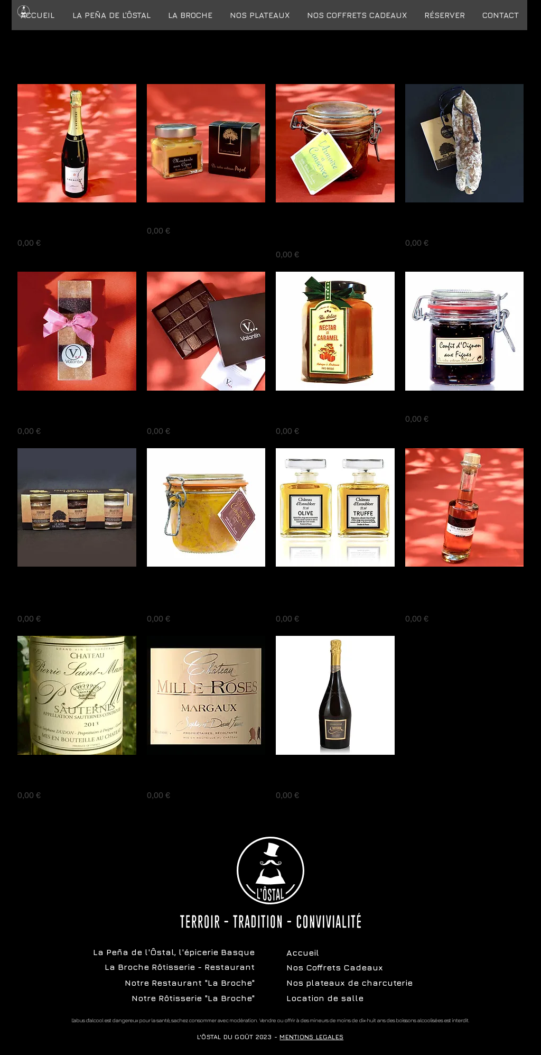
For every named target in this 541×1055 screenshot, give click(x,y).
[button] (356, 15)
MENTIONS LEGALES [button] (311, 1037)
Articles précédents (270, 54)
